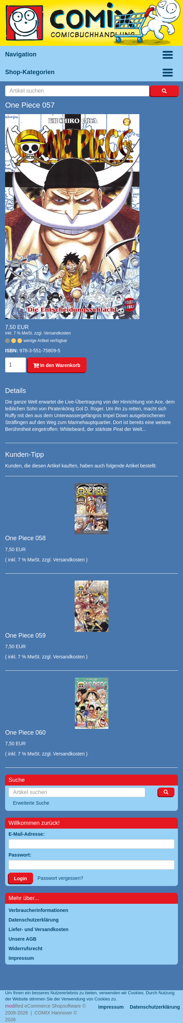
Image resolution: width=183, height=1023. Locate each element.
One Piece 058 (25, 538)
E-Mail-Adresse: (27, 834)
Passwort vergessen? (60, 878)
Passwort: (20, 855)
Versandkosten (57, 333)
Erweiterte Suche (31, 803)
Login (20, 878)
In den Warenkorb (56, 365)
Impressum (111, 1007)
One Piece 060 (25, 732)
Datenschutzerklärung (155, 1007)
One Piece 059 (25, 635)
